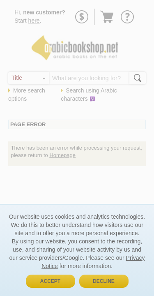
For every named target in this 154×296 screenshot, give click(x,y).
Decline (104, 281)
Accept (50, 281)
